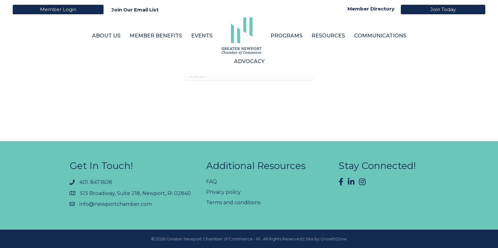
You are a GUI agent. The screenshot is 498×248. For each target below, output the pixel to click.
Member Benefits (156, 36)
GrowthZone (333, 238)
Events (201, 36)
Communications (380, 36)
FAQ (211, 182)
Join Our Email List (134, 10)
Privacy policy (223, 192)
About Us (106, 36)
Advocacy (249, 61)
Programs (286, 36)
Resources (328, 36)
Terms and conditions (233, 202)
